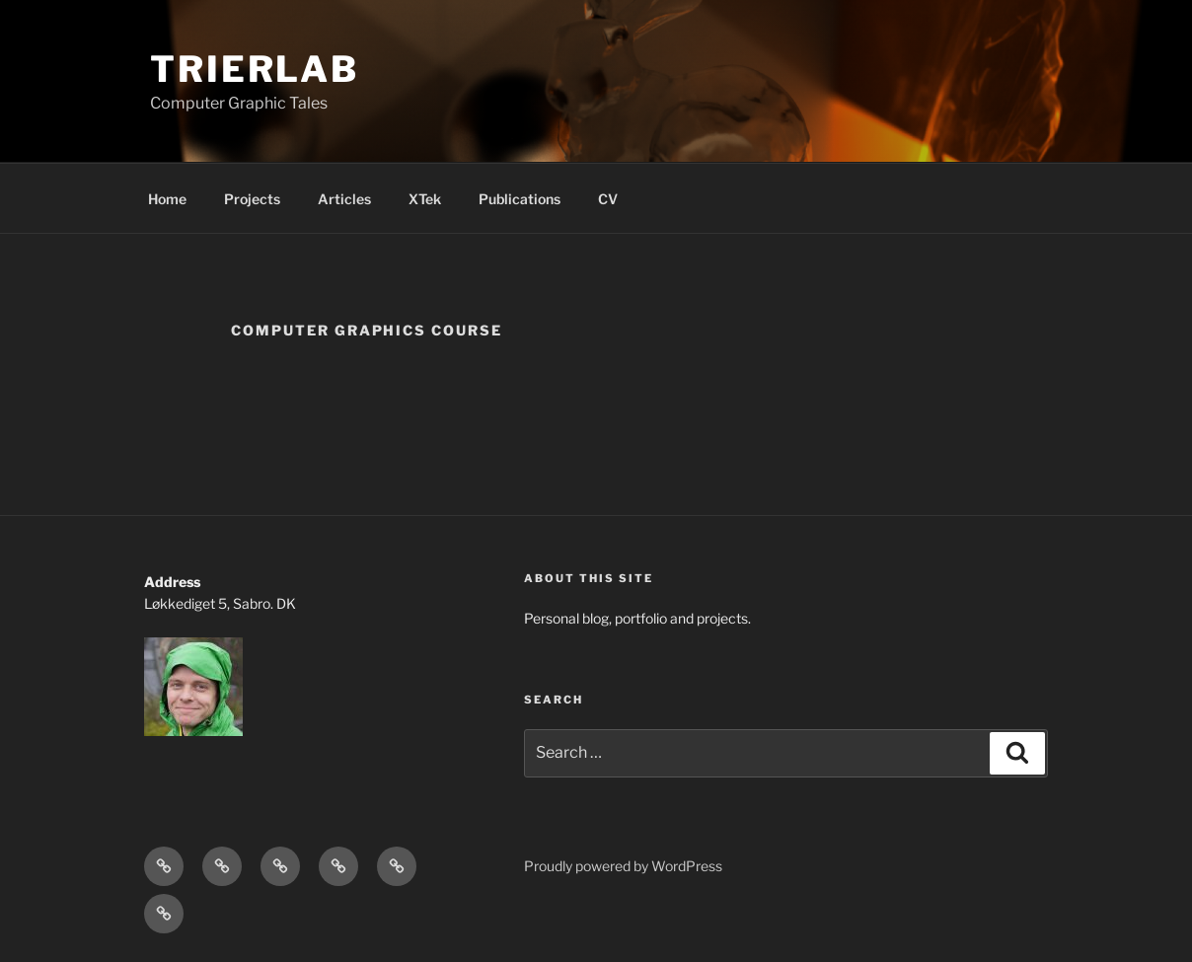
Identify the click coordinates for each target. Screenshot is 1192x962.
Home (167, 198)
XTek (425, 198)
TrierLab (254, 69)
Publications (519, 198)
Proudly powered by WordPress (623, 865)
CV (608, 198)
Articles (344, 198)
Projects (252, 198)
